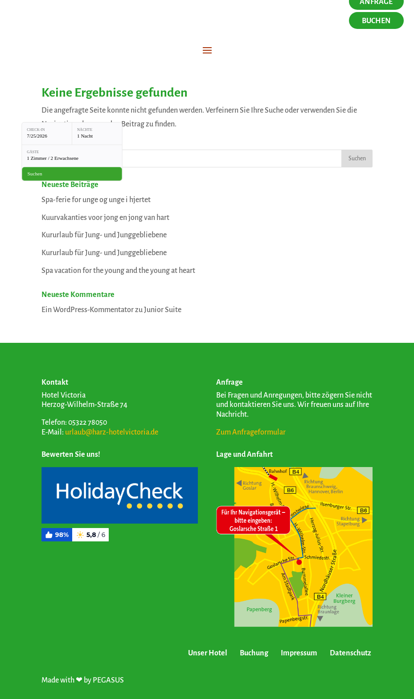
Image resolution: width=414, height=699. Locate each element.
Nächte (84, 129)
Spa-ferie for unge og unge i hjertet (96, 200)
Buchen (376, 21)
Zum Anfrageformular (251, 432)
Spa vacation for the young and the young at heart (118, 271)
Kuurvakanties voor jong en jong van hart (105, 218)
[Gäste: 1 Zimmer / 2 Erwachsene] (72, 156)
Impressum (299, 653)
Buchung (254, 653)
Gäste (33, 152)
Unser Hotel (207, 653)
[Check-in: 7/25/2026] (47, 133)
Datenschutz (350, 653)
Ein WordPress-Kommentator (87, 310)
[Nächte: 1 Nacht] (97, 133)
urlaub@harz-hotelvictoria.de (111, 432)
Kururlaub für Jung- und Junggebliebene (104, 235)
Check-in (36, 129)
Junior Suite (162, 310)
